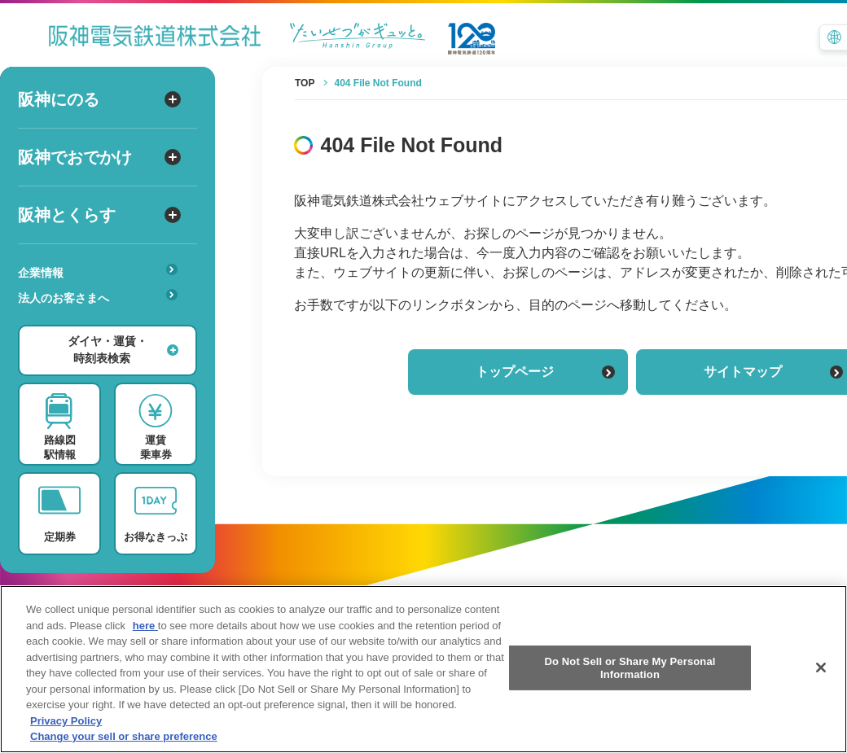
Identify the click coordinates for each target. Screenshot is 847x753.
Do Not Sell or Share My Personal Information (629, 706)
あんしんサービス (103, 320)
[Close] (821, 706)
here (145, 663)
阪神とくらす (99, 215)
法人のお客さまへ (98, 296)
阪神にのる (99, 99)
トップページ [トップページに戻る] (545, 372)
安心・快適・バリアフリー (103, 323)
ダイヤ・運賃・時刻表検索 (123, 350)
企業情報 (98, 271)
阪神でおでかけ (99, 157)
